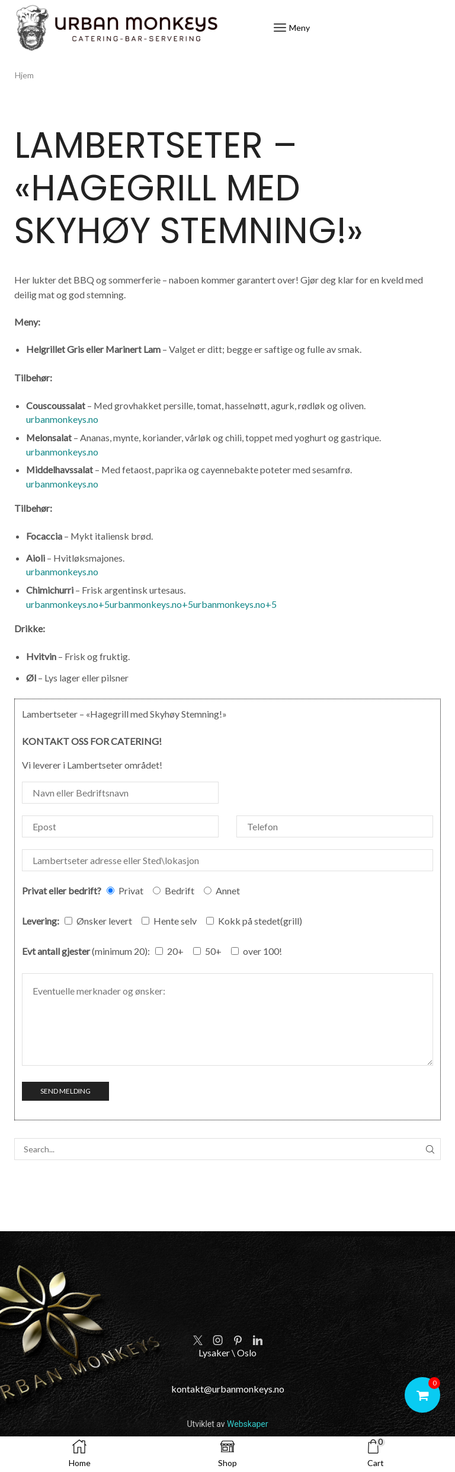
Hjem (24, 75)
